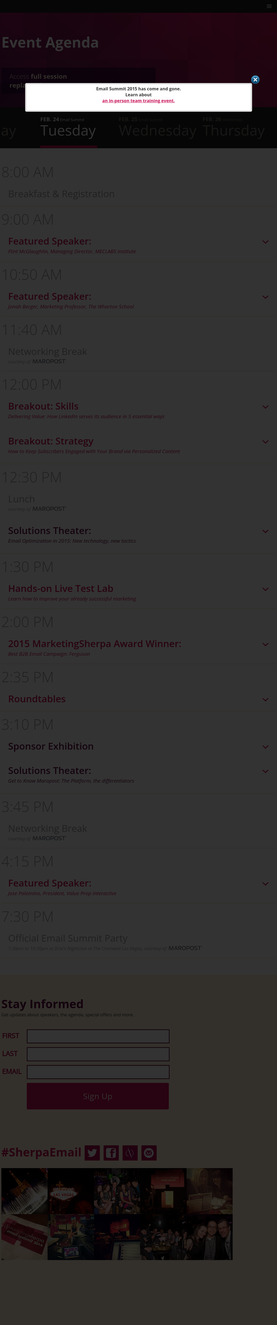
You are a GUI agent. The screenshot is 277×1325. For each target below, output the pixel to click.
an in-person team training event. (138, 101)
